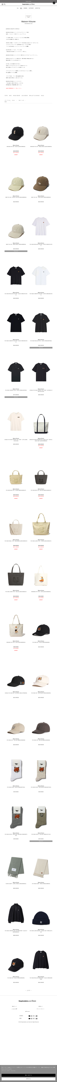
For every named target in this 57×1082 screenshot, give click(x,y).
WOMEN (25, 8)
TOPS (6, 95)
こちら (13, 1070)
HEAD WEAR (16, 95)
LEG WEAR (25, 95)
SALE (42, 95)
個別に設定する (28, 1075)
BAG (10, 95)
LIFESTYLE (37, 8)
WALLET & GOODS (34, 95)
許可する (28, 1078)
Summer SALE (28, 1)
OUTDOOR (31, 8)
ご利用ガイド (40, 1006)
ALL (18, 8)
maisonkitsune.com (28, 23)
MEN (21, 8)
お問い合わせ (27, 1011)
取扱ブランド (14, 1006)
